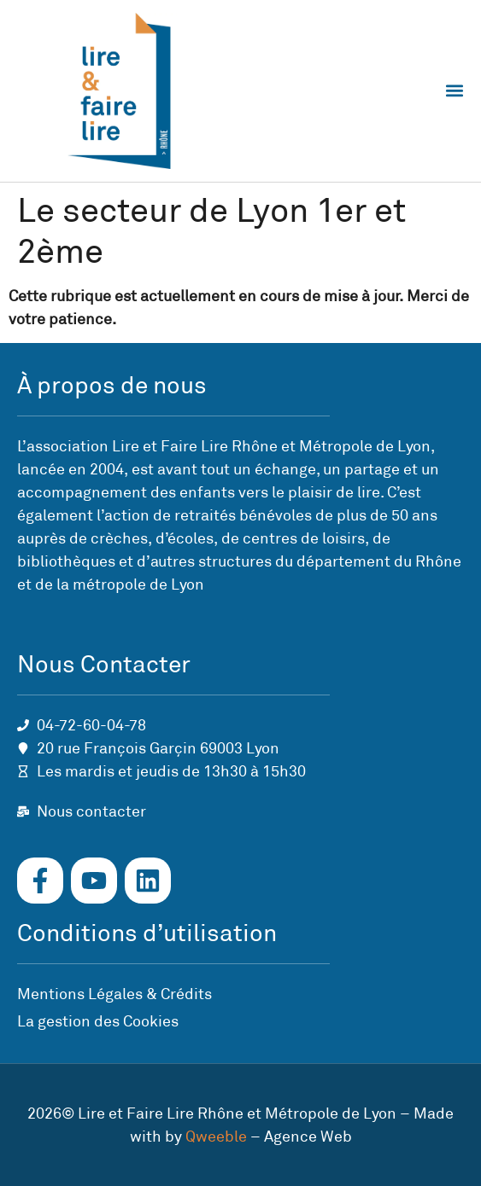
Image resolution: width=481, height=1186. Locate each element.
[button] (454, 91)
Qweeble (216, 1136)
